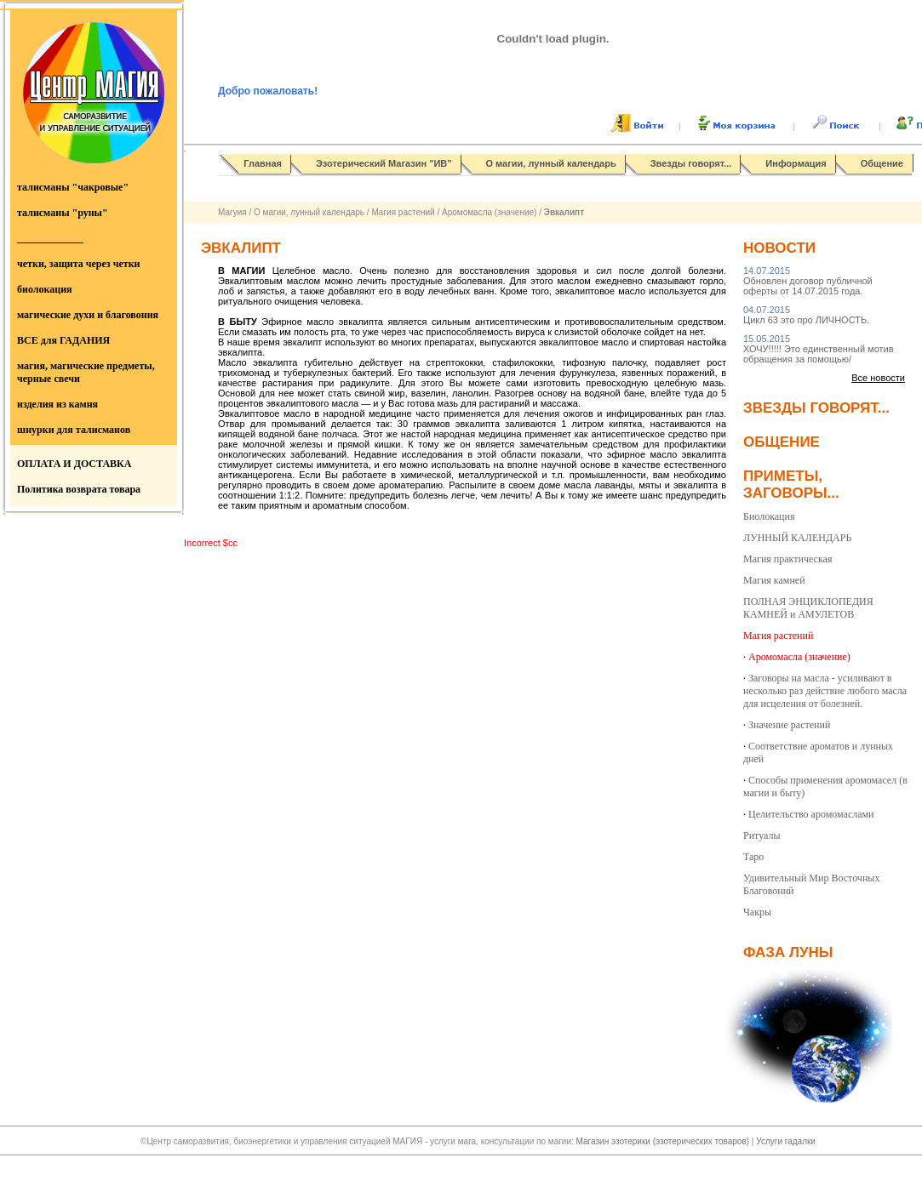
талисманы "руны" (62, 213)
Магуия (232, 212)
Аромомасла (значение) (489, 212)
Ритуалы (762, 835)
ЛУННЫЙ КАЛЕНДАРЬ (797, 538)
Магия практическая (787, 559)
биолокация (44, 289)
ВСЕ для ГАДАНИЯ (63, 340)
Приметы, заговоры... (791, 484)
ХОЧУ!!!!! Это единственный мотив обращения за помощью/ (818, 349)
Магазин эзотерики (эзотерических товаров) (664, 1141)
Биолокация (768, 516)
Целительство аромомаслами (811, 814)
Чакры (757, 912)
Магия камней (774, 580)
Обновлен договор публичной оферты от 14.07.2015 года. (808, 280)
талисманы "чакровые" (73, 187)
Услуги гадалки (786, 1141)
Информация (795, 163)
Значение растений (789, 725)
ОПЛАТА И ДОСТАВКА (74, 464)
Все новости (878, 378)
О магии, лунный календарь (551, 163)
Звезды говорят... (691, 163)
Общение (882, 163)
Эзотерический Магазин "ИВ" (383, 163)
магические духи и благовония (87, 315)
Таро (753, 857)
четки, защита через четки (78, 264)
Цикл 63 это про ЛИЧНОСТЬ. (806, 315)
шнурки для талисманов (73, 430)
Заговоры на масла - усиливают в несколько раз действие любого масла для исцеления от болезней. (825, 691)
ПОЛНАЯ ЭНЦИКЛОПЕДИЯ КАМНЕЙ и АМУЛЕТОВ (808, 608)
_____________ (50, 238)
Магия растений (402, 212)
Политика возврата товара (78, 489)
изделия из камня (57, 404)
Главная (262, 163)
